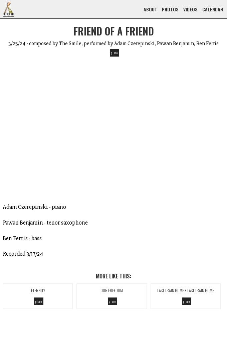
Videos (190, 9)
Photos (170, 9)
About (150, 9)
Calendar (212, 9)
